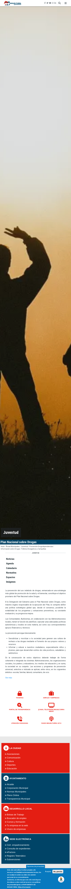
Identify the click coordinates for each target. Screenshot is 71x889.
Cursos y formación (16, 822)
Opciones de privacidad (35, 867)
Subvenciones (13, 859)
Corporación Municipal (17, 788)
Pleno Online (13, 795)
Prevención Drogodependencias (41, 546)
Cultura (10, 761)
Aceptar (48, 873)
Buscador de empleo (16, 818)
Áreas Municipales (13, 546)
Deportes (11, 765)
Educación (12, 768)
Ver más (8, 678)
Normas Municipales (16, 791)
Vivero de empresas (16, 829)
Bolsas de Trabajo (15, 814)
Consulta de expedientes (18, 848)
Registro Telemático (16, 856)
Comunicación (13, 758)
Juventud (24, 546)
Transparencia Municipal (18, 799)
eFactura (11, 852)
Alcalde (10, 784)
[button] (61, 879)
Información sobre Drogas (10, 549)
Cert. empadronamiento (18, 845)
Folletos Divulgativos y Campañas (33, 549)
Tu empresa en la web (17, 825)
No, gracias (57, 873)
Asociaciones (13, 754)
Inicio (3, 546)
